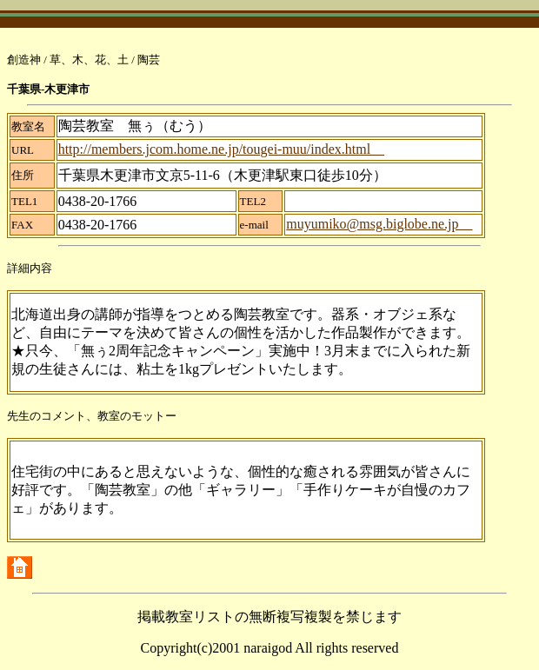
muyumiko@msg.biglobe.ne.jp (379, 223)
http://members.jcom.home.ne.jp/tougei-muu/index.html (221, 149)
